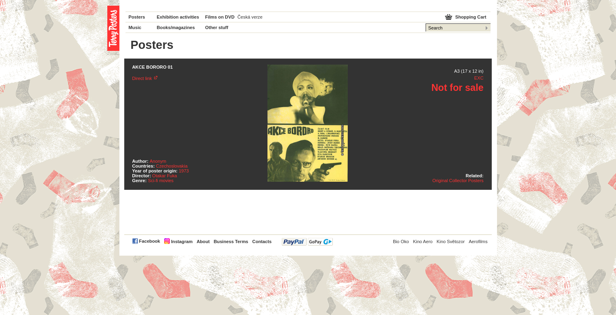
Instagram (181, 241)
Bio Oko (401, 241)
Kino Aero (423, 241)
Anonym (158, 161)
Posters (137, 17)
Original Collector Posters (458, 180)
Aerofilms (478, 241)
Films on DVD (220, 17)
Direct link (142, 78)
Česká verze (250, 17)
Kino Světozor (450, 241)
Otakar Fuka (164, 175)
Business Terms (231, 241)
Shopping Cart (470, 17)
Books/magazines (176, 27)
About (202, 241)
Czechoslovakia (172, 166)
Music (135, 27)
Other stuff (216, 27)
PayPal (307, 242)
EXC (478, 78)
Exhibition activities (178, 17)
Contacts (261, 241)
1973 (184, 170)
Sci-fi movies (160, 180)
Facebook (149, 241)
